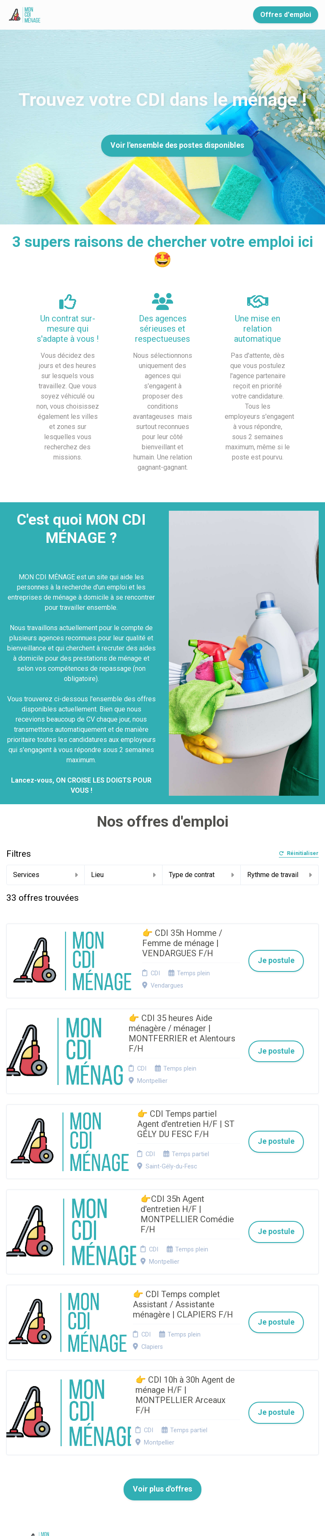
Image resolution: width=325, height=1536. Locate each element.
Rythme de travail (279, 875)
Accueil (74, 15)
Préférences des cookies (169, 1439)
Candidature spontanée (110, 1402)
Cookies (163, 1399)
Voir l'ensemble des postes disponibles (177, 145)
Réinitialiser (299, 853)
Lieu (123, 875)
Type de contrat (201, 875)
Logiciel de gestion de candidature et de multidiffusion (163, 1520)
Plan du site (168, 1409)
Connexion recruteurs (166, 1422)
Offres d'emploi (285, 15)
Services (45, 875)
